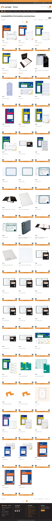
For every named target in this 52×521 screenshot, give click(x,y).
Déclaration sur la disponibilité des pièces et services (32, 513)
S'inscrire (42, 510)
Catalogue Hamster (31, 506)
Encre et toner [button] (10, 11)
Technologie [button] (19, 11)
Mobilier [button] (23, 11)
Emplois (29, 508)
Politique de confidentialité (32, 510)
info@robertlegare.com (18, 509)
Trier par (35, 19)
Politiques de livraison (31, 509)
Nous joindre (30, 515)
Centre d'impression (28, 11)
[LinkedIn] (19, 511)
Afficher (46, 19)
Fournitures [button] (15, 11)
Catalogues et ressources (32, 507)
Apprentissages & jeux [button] (4, 11)
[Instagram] (15, 511)
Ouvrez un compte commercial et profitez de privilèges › (26, 1)
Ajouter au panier (9, 50)
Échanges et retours (31, 511)
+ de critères (49, 7)
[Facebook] (17, 511)
